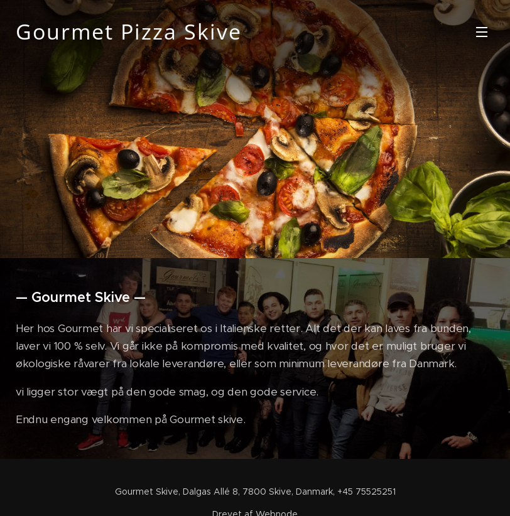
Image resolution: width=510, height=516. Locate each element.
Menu (481, 32)
